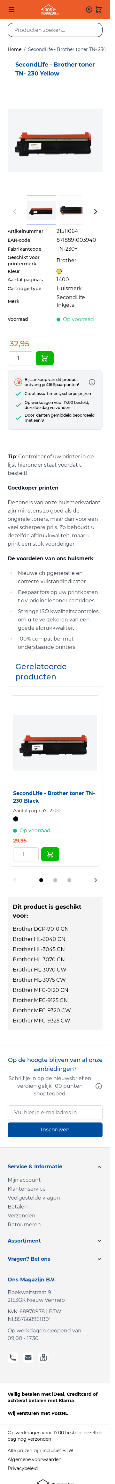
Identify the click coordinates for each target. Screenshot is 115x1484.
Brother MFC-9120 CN (40, 990)
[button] (55, 1167)
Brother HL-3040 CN (39, 939)
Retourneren (24, 1225)
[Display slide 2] (55, 880)
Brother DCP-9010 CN (41, 929)
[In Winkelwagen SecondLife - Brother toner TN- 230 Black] (50, 854)
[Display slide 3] (69, 880)
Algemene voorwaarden (34, 1459)
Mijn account (24, 1180)
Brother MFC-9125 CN (40, 1000)
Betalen (18, 1207)
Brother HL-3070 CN (39, 960)
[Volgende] (95, 211)
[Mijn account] (89, 9)
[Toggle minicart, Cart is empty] (99, 9)
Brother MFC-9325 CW (41, 1021)
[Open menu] (11, 9)
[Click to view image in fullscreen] (55, 140)
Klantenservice (27, 1189)
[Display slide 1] (41, 880)
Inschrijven (55, 1130)
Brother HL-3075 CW (39, 980)
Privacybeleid (23, 1468)
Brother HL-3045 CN (39, 949)
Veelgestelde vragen (34, 1198)
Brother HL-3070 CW (39, 970)
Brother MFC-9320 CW (42, 1010)
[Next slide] (95, 880)
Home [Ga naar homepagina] (14, 49)
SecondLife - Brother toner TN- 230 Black (54, 797)
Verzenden (21, 1216)
